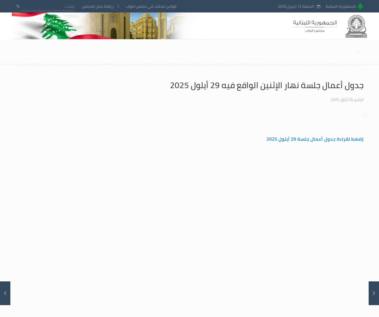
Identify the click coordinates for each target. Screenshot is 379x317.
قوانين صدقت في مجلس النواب (151, 6)
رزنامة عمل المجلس (98, 6)
